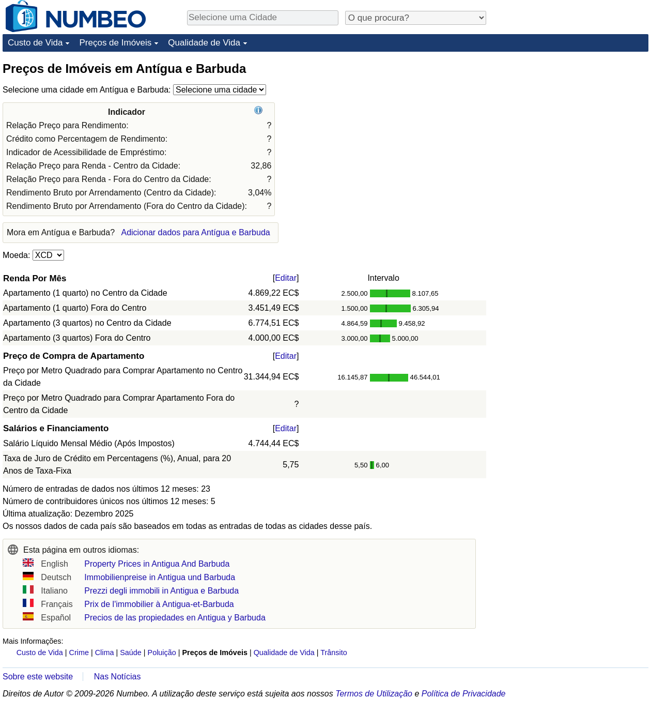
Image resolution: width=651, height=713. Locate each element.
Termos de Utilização (373, 693)
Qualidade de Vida (204, 43)
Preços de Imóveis (115, 43)
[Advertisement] (556, 215)
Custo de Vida (35, 43)
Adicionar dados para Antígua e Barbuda (195, 232)
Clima (104, 652)
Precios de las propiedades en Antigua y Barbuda (174, 617)
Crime (79, 652)
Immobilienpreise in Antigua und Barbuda (159, 577)
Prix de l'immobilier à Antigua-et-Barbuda (159, 604)
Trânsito (333, 652)
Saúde (131, 652)
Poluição (162, 652)
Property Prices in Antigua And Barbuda (156, 563)
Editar (286, 278)
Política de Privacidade (464, 693)
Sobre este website (38, 676)
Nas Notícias (117, 676)
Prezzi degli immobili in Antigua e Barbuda (161, 590)
